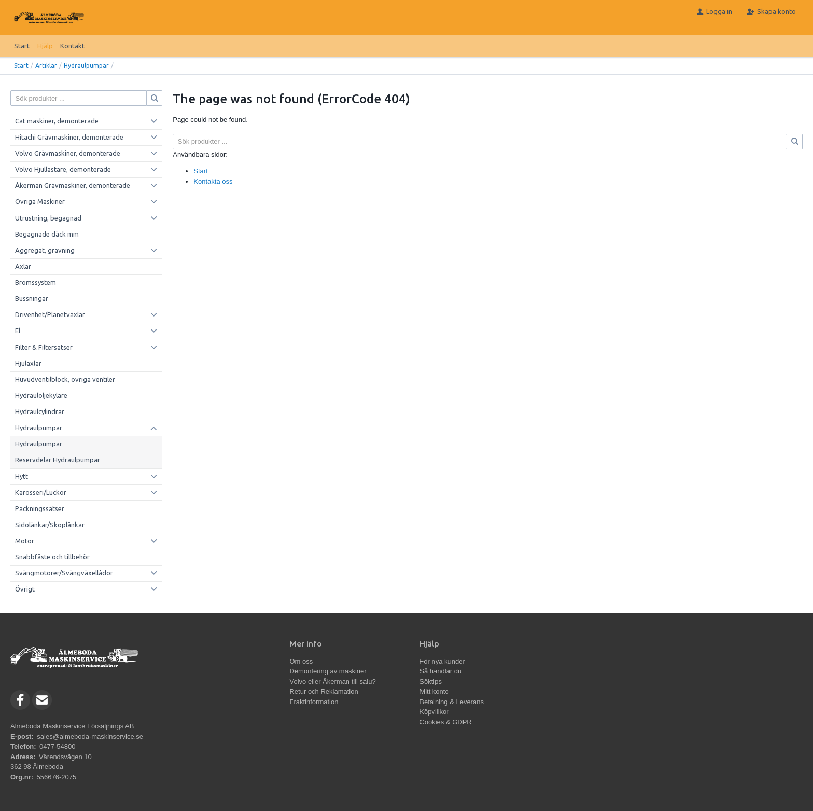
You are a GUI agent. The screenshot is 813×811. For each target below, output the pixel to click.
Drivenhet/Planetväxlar (50, 314)
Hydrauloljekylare (41, 395)
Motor (24, 540)
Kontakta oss (212, 181)
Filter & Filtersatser (44, 347)
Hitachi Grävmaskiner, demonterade (69, 137)
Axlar (23, 266)
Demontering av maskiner (327, 671)
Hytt (21, 476)
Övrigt (25, 589)
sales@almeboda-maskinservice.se (90, 736)
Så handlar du (440, 671)
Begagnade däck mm (47, 234)
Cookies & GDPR (445, 722)
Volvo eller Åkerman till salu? (332, 681)
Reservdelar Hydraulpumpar (57, 459)
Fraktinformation (313, 702)
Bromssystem (35, 282)
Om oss (301, 661)
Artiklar (46, 65)
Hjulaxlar (28, 363)
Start (22, 45)
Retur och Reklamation (323, 691)
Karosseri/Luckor (40, 492)
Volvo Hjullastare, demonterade (63, 169)
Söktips (430, 681)
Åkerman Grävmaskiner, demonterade (72, 185)
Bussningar (31, 298)
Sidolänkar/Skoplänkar (50, 524)
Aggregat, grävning (45, 250)
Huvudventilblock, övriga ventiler (65, 379)
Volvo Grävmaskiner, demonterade (67, 153)
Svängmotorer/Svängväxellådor (64, 572)
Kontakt (72, 45)
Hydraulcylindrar (39, 411)
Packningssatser (39, 508)
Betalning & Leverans (451, 702)
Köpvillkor (433, 712)
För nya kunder (442, 661)
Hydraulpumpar (86, 65)
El (17, 330)
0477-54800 (57, 746)
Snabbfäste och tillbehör (52, 556)
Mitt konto (433, 691)
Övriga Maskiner (40, 201)
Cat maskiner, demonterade (57, 121)
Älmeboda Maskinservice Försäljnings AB (72, 726)
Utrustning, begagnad (48, 218)
